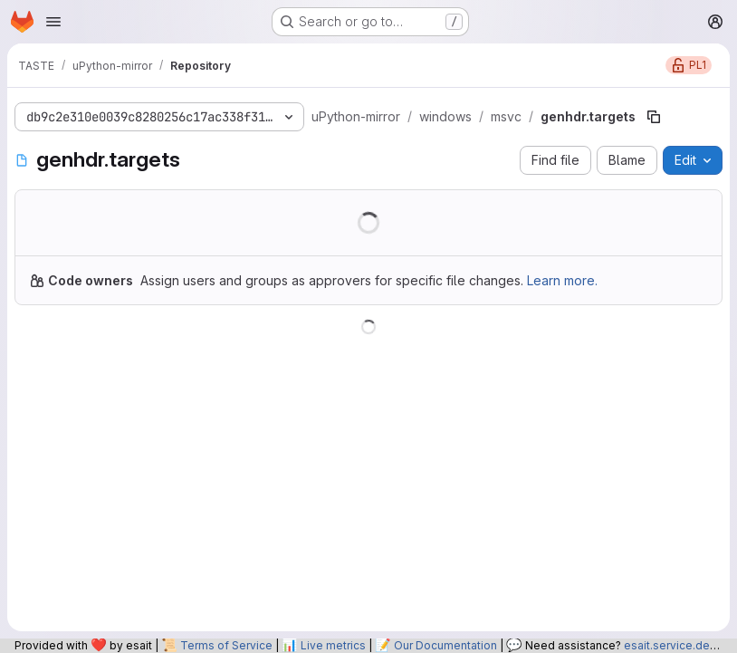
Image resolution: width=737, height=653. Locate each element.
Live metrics (333, 645)
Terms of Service (226, 645)
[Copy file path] (653, 116)
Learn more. (562, 280)
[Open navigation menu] (53, 21)
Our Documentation (445, 645)
